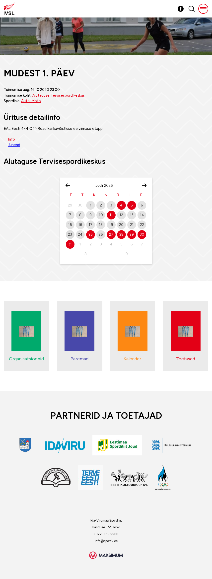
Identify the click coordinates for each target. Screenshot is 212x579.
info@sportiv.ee (106, 541)
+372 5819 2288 (106, 534)
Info (11, 139)
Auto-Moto (31, 101)
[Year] (110, 186)
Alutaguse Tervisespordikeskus (58, 95)
